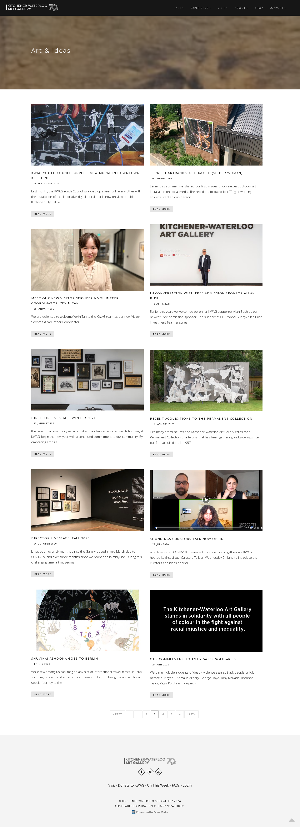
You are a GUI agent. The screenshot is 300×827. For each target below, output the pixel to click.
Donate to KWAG (131, 785)
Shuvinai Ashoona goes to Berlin (64, 658)
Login (187, 785)
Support (278, 8)
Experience (201, 8)
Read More (42, 213)
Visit (223, 8)
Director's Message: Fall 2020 (60, 538)
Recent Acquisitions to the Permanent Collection (201, 418)
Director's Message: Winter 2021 (63, 418)
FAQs (176, 785)
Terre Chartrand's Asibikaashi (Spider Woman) (196, 173)
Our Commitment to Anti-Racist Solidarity (193, 659)
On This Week (158, 785)
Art (180, 8)
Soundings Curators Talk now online (188, 539)
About (242, 8)
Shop (259, 8)
